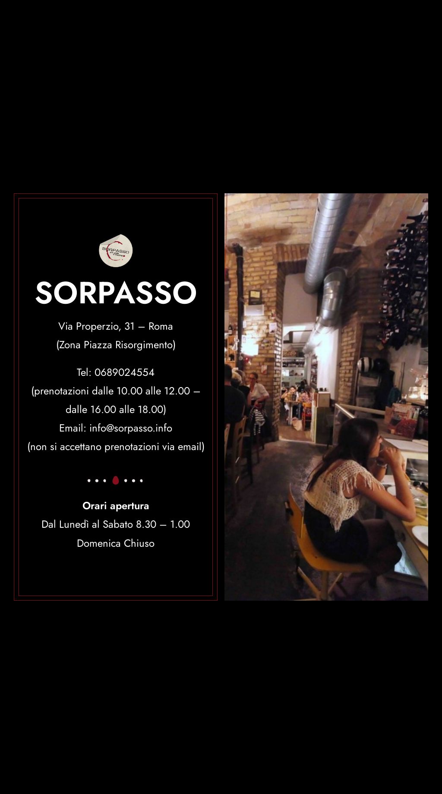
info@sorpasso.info (130, 427)
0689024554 (125, 372)
